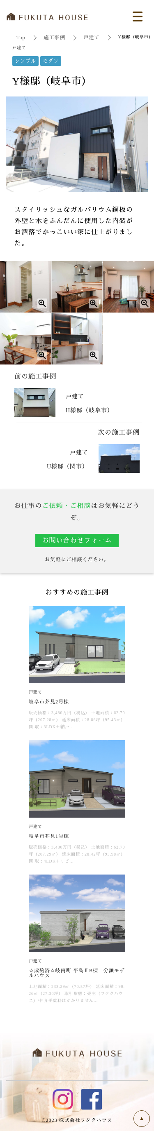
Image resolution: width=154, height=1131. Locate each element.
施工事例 (54, 37)
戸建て (92, 37)
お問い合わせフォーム (77, 540)
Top (20, 37)
